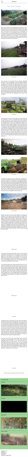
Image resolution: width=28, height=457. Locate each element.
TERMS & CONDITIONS (6, 455)
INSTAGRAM (3, 453)
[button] (0, 228)
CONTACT (3, 452)
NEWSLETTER (4, 451)
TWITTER (3, 454)
